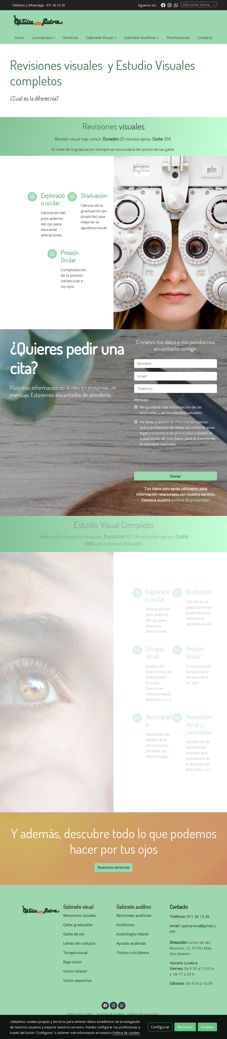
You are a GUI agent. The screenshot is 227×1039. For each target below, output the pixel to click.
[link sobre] (34, 909)
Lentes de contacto (79, 943)
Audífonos (125, 924)
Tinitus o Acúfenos (132, 952)
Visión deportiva (77, 980)
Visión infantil (75, 971)
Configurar (160, 1026)
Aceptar (207, 1026)
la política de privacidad (173, 432)
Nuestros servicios (113, 867)
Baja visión (73, 961)
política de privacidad (190, 500)
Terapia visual (75, 952)
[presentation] (168, 459)
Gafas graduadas (78, 924)
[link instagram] (170, 5)
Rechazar (185, 1026)
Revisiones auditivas (133, 915)
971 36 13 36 (55, 5)
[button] (43, 37)
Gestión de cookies (110, 1014)
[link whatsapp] (176, 5)
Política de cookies (80, 1014)
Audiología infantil (132, 933)
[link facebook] (163, 5)
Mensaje (141, 399)
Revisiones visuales (79, 915)
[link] (38, 21)
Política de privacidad (143, 1014)
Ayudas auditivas (131, 943)
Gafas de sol (73, 933)
